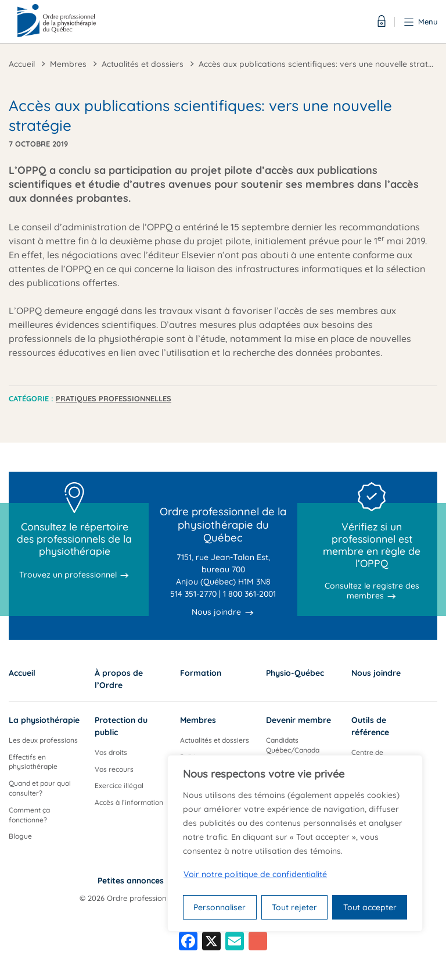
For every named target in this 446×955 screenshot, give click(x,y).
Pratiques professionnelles (113, 398)
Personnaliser (219, 907)
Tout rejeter (294, 907)
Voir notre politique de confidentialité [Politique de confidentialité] (255, 874)
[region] (295, 843)
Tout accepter (370, 907)
